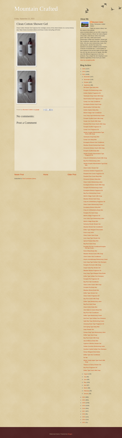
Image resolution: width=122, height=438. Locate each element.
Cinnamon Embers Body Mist (91, 179)
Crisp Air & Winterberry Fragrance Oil (94, 201)
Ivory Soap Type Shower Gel (91, 238)
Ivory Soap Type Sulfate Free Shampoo (94, 262)
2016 (84, 414)
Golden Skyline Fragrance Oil (92, 93)
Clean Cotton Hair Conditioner (92, 256)
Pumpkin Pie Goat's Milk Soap (92, 265)
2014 (84, 419)
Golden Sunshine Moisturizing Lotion (94, 346)
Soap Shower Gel (88, 329)
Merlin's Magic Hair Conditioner (92, 112)
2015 (84, 417)
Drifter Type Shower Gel (90, 293)
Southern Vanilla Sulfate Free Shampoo (94, 349)
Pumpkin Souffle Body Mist (91, 151)
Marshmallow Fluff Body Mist (91, 107)
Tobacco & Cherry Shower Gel (92, 364)
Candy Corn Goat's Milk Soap (92, 121)
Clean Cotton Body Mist (90, 307)
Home (45, 175)
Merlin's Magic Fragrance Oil (91, 215)
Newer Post (19, 175)
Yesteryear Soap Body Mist (91, 137)
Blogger (70, 434)
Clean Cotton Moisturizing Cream (93, 204)
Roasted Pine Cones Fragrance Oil (93, 173)
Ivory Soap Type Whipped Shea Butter (94, 273)
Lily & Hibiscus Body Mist (90, 340)
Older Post (72, 175)
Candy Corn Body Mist (90, 139)
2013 (84, 422)
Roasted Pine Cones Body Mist (92, 176)
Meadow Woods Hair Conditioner (93, 227)
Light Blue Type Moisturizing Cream (93, 321)
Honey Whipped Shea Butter (91, 352)
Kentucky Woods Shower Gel (91, 224)
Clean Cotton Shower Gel (90, 168)
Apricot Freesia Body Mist (90, 241)
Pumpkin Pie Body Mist (90, 287)
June (85, 379)
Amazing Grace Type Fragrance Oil (93, 324)
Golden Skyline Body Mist (90, 110)
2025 (84, 69)
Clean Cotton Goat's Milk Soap (92, 284)
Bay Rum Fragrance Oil (90, 367)
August (86, 374)
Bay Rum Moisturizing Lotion (91, 161)
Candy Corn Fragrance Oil (91, 129)
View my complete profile (87, 60)
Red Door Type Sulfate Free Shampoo (94, 318)
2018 (84, 408)
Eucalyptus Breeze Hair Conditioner (93, 142)
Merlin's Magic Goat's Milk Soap (92, 196)
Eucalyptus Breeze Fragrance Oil (93, 190)
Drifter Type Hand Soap (90, 335)
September (87, 85)
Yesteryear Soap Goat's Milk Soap (93, 96)
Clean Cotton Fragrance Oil (91, 296)
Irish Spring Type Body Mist (91, 326)
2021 (84, 400)
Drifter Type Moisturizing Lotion (92, 301)
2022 (84, 397)
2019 (84, 405)
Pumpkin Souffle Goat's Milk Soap (93, 118)
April (85, 385)
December (87, 76)
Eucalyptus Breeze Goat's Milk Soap (94, 185)
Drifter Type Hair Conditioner (91, 354)
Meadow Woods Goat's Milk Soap (93, 253)
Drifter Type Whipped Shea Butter (93, 229)
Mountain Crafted (36, 8)
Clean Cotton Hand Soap (90, 235)
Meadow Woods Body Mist (91, 290)
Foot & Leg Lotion (88, 232)
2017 (84, 411)
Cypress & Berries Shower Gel (92, 343)
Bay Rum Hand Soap (89, 243)
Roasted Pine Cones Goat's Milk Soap (94, 124)
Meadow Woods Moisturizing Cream (93, 145)
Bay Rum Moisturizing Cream (91, 193)
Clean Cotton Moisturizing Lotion (92, 182)
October (86, 82)
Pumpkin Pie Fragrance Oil (91, 279)
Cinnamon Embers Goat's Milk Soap (93, 148)
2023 (84, 74)
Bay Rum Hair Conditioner (91, 282)
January (86, 393)
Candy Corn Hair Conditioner (91, 101)
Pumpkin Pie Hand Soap (90, 213)
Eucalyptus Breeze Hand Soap (92, 104)
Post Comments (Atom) (29, 178)
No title (85, 357)
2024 (84, 71)
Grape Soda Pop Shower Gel (91, 268)
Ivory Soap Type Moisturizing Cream (93, 115)
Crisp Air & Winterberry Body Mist (93, 210)
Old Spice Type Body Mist (90, 87)
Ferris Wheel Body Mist (90, 251)
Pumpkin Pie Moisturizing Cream (92, 187)
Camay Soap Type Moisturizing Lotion (94, 332)
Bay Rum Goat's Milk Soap (91, 298)
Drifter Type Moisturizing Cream (92, 315)
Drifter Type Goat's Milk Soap (91, 370)
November (87, 79)
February (86, 391)
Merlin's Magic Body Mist (90, 221)
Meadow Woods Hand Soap (91, 199)
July (85, 377)
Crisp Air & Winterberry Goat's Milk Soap (95, 158)
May (85, 382)
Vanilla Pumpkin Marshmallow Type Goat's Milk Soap (93, 133)
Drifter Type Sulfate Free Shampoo (93, 276)
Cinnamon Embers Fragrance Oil (93, 171)
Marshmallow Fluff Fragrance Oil (92, 98)
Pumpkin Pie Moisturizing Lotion (92, 90)
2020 (84, 402)
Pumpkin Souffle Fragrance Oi (92, 126)
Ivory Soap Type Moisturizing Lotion (93, 218)
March (86, 388)
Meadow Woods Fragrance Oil (92, 270)
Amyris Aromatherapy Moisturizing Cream (95, 259)
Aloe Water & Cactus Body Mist (92, 310)
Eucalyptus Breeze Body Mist (91, 207)
